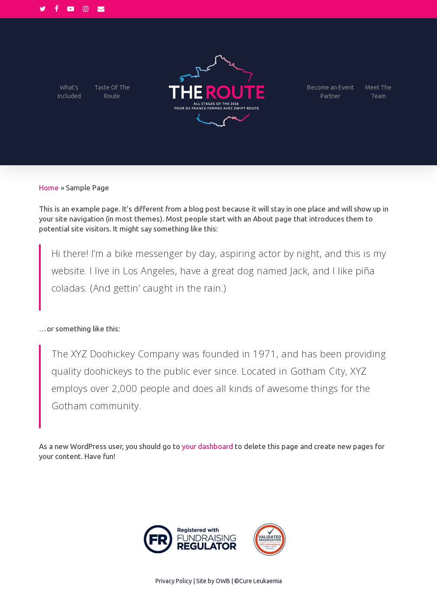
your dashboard (207, 446)
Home (49, 187)
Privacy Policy (173, 581)
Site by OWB (213, 581)
